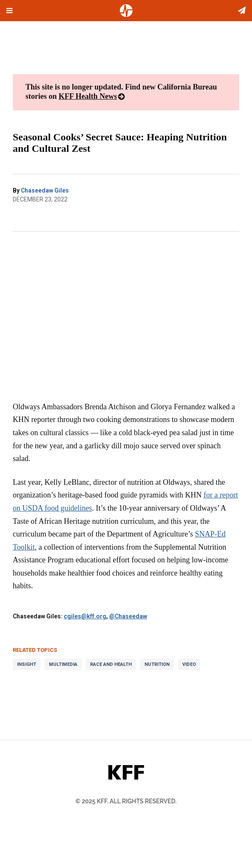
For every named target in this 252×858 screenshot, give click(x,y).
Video (189, 664)
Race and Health (111, 664)
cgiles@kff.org (85, 616)
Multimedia (63, 664)
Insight (26, 664)
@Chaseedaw (128, 616)
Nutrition (157, 664)
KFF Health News (88, 96)
